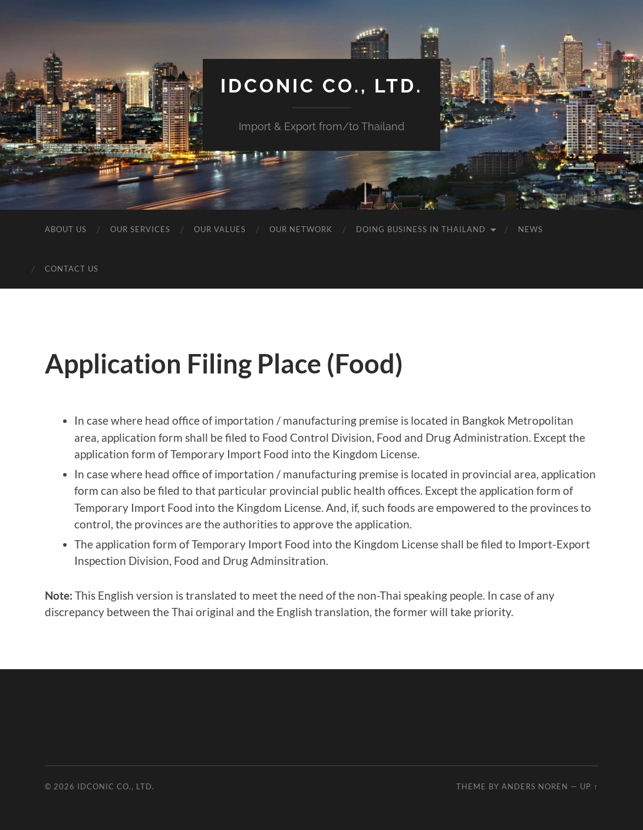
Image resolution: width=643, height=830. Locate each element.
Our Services (140, 229)
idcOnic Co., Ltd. (321, 86)
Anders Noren (535, 786)
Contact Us (71, 268)
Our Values (220, 229)
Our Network (300, 229)
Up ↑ (589, 786)
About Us (66, 229)
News (530, 229)
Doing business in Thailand (421, 229)
